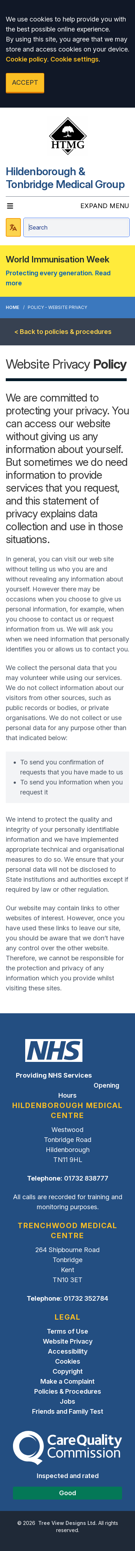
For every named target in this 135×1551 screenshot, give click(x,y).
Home (12, 307)
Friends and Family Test (67, 1411)
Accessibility (67, 1351)
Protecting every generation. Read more (58, 278)
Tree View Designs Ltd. (67, 1523)
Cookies (67, 1361)
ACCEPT (25, 82)
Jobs (67, 1401)
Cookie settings (74, 59)
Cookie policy (26, 59)
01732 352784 (86, 1298)
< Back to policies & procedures (63, 331)
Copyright (68, 1371)
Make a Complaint (67, 1381)
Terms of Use (67, 1331)
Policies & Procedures (67, 1391)
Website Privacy (68, 1341)
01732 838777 (86, 1178)
